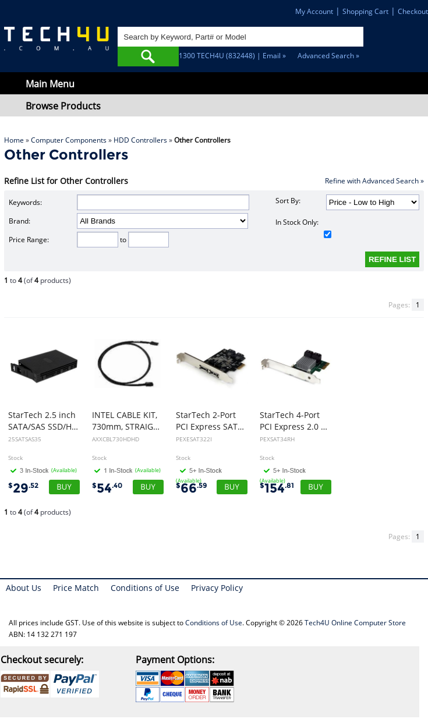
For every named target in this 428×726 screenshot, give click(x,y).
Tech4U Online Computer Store (355, 623)
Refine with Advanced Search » (374, 181)
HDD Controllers (140, 140)
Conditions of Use (145, 587)
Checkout (413, 11)
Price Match (76, 587)
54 (107, 488)
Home (14, 140)
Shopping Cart (365, 11)
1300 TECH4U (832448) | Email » (232, 56)
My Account (314, 11)
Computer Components (69, 140)
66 (191, 488)
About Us (23, 587)
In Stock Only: (303, 227)
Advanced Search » (328, 56)
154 (277, 488)
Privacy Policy (217, 587)
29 (23, 488)
